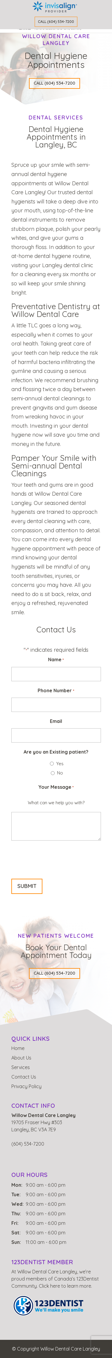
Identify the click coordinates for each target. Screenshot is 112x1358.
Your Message (56, 787)
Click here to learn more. (65, 1286)
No (60, 773)
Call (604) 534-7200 (56, 21)
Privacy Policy (26, 1086)
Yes (60, 763)
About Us (21, 1058)
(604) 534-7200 (27, 1144)
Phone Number (56, 691)
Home (17, 1048)
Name (56, 660)
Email (56, 721)
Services (20, 1067)
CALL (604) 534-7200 (54, 83)
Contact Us (23, 1077)
